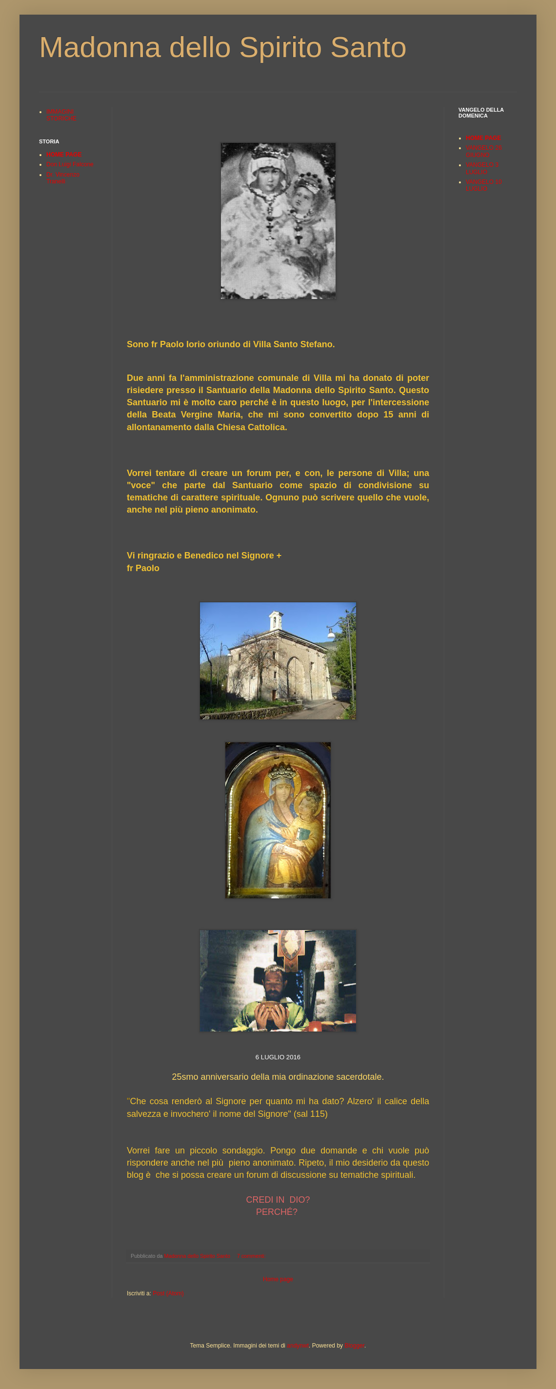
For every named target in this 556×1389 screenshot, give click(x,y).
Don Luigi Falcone (70, 164)
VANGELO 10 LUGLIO (484, 185)
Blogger (354, 1345)
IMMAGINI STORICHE (61, 115)
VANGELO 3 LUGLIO (482, 168)
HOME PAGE (63, 154)
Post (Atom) (168, 1293)
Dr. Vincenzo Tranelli (62, 178)
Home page (278, 1279)
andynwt (298, 1345)
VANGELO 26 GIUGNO (484, 151)
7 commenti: (252, 1256)
